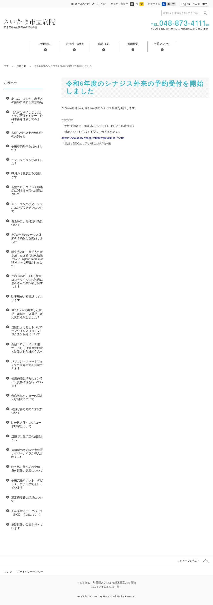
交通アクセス (162, 43)
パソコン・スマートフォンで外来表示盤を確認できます (27, 365)
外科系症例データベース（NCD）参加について (27, 512)
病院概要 (103, 43)
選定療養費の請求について (27, 499)
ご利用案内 (45, 43)
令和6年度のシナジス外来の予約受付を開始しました (27, 238)
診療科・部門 (74, 43)
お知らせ (21, 66)
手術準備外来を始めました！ (27, 148)
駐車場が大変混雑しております (27, 298)
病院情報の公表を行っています (27, 526)
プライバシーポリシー (30, 571)
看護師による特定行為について (27, 223)
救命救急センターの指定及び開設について (27, 397)
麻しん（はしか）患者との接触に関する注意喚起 (27, 100)
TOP (6, 66)
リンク (8, 571)
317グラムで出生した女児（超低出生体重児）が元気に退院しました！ (27, 313)
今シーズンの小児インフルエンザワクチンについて (27, 207)
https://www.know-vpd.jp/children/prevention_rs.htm (92, 137)
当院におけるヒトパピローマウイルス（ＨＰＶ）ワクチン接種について (27, 331)
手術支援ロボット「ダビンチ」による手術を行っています (27, 484)
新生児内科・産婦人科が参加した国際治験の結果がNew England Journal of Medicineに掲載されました (27, 259)
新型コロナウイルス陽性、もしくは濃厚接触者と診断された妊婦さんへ (27, 348)
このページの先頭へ (189, 561)
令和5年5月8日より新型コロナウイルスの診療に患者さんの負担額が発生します (27, 281)
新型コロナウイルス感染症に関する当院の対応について (27, 190)
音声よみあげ (82, 4)
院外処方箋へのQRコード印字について (26, 424)
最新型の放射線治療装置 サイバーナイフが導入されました (27, 453)
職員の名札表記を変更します (27, 175)
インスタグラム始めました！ (27, 161)
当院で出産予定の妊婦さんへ (27, 438)
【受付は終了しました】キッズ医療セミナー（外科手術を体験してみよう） (27, 117)
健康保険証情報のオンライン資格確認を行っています (27, 382)
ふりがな (101, 4)
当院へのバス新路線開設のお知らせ (27, 134)
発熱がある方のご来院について (27, 410)
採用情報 (133, 43)
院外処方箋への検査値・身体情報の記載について (27, 468)
